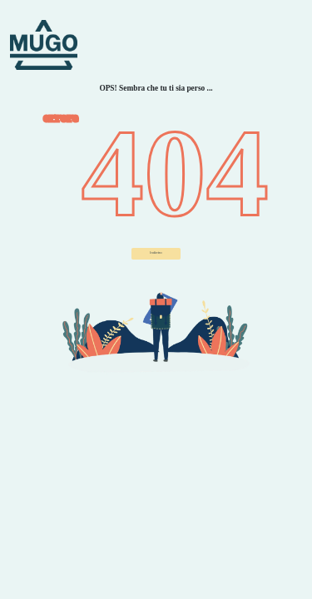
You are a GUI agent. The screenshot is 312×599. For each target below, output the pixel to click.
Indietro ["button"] (155, 252)
